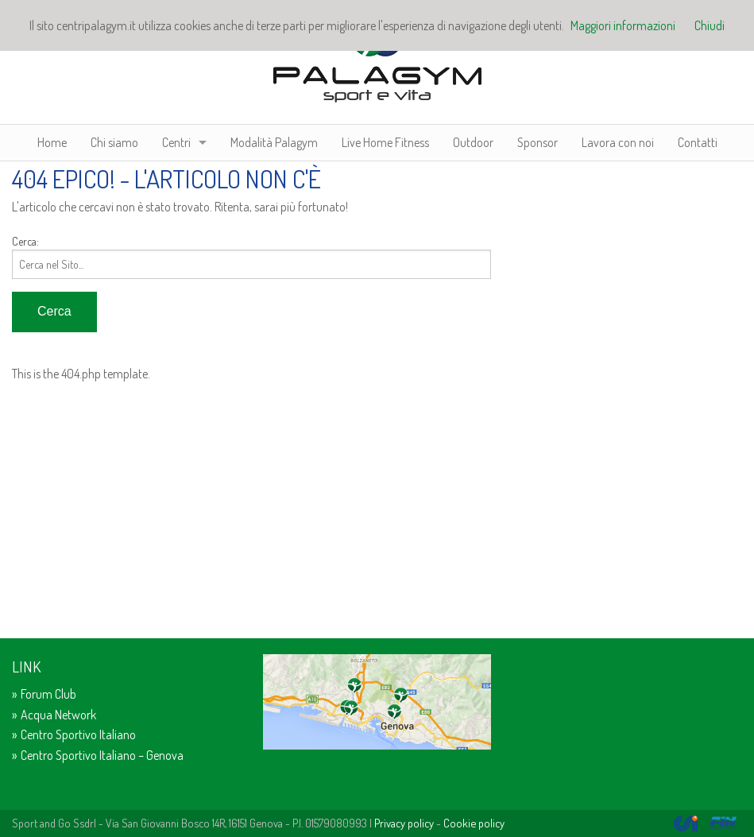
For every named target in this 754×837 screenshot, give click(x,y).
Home (52, 142)
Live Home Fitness (385, 142)
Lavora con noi (618, 142)
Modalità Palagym (274, 142)
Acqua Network (58, 715)
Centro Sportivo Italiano (78, 734)
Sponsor (537, 142)
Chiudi (709, 25)
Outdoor (473, 142)
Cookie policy (474, 823)
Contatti (697, 142)
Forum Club (48, 694)
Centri (176, 142)
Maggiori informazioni (622, 25)
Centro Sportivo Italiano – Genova (102, 755)
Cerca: (25, 241)
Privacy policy (404, 823)
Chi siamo (114, 142)
